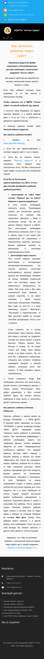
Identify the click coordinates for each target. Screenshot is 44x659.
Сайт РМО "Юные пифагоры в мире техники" (20, 616)
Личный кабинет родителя (13, 601)
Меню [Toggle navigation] (8, 38)
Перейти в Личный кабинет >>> (22, 548)
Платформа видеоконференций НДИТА (18, 607)
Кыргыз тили (13, 20)
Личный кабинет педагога (12, 604)
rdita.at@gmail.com (14, 587)
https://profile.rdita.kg (14, 143)
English (23, 20)
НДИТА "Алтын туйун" (21, 30)
